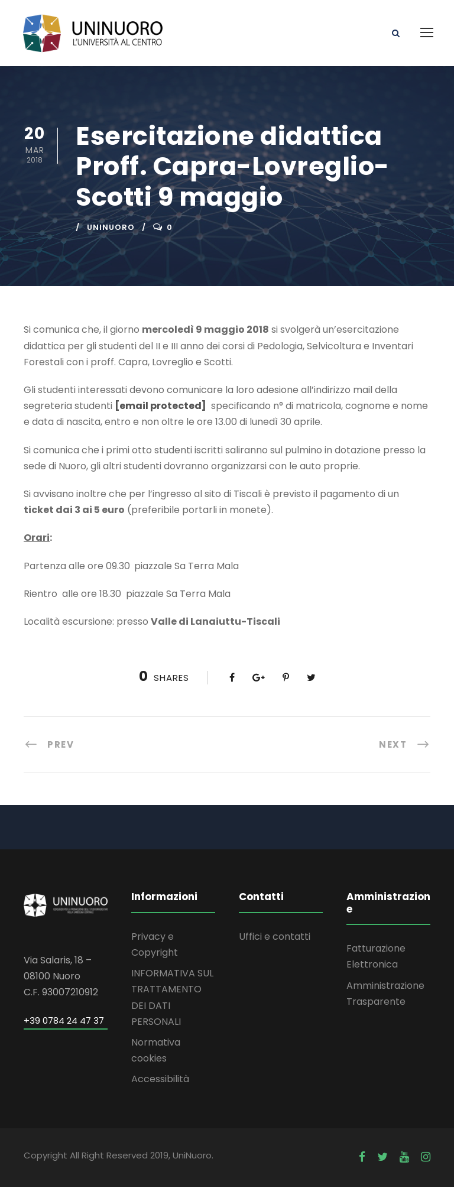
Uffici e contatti (274, 937)
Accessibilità (160, 1081)
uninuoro (111, 229)
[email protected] (160, 407)
